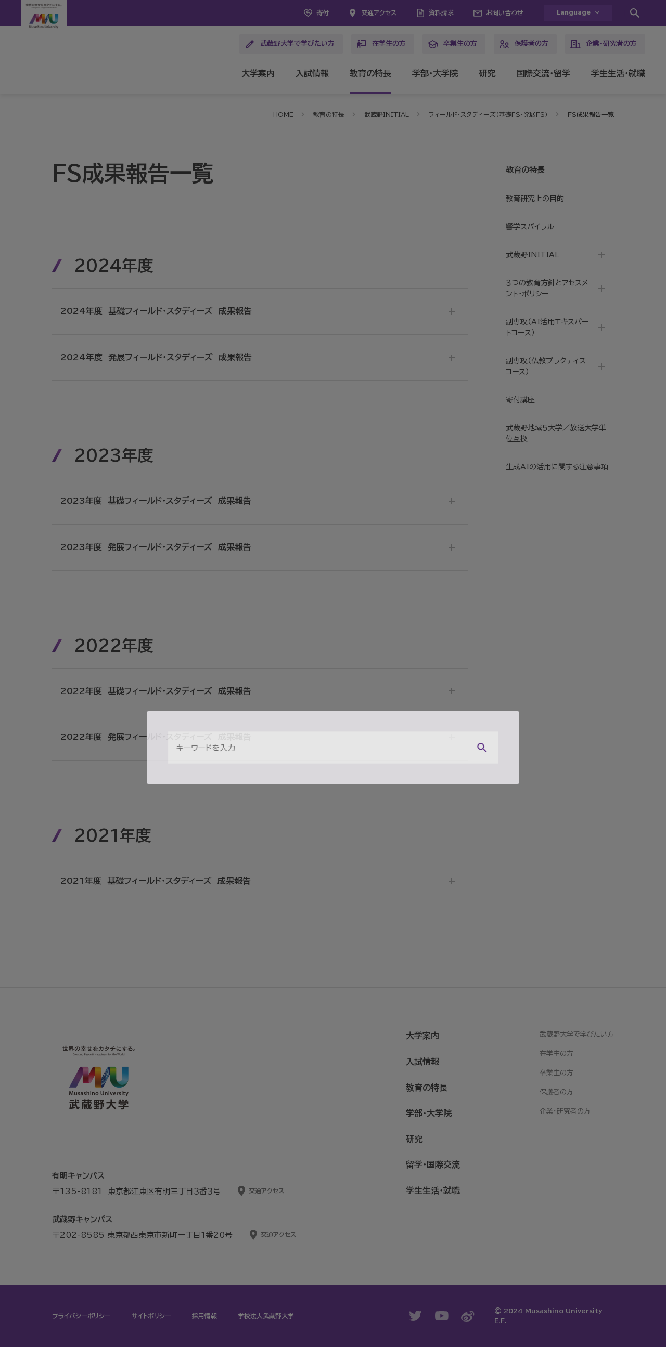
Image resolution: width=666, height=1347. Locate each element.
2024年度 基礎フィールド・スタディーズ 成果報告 (156, 311)
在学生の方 (381, 44)
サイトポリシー (151, 1316)
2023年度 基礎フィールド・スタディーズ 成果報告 (155, 500)
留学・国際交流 (433, 1164)
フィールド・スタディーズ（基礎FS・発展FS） (488, 114)
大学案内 (258, 73)
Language (574, 13)
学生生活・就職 (618, 73)
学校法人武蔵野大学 (266, 1316)
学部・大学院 (435, 73)
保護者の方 (523, 44)
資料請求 (441, 12)
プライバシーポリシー (81, 1316)
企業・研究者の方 (603, 44)
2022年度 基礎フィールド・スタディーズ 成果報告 (155, 691)
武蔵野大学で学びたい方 (290, 44)
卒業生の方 (452, 44)
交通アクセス (378, 12)
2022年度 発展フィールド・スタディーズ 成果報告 (155, 737)
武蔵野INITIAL (386, 114)
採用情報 (204, 1316)
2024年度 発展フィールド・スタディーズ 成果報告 (156, 357)
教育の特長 (370, 73)
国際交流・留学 (543, 73)
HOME (283, 114)
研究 (487, 73)
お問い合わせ (504, 12)
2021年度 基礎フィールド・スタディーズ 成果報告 (155, 881)
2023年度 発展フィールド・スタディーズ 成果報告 (155, 547)
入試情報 (312, 73)
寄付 (322, 12)
